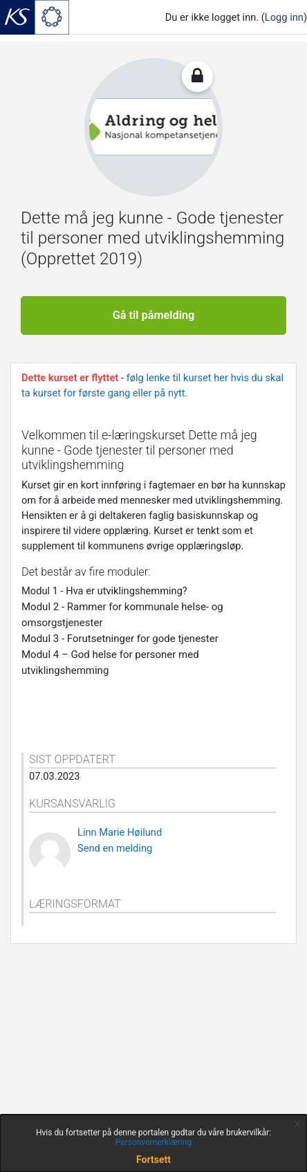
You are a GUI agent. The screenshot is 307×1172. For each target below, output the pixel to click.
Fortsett (153, 1159)
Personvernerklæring (153, 1142)
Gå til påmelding (154, 315)
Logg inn (284, 17)
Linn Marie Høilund (119, 832)
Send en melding (114, 848)
